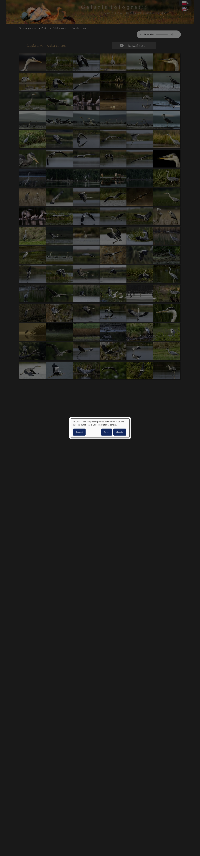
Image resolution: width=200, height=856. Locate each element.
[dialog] (100, 428)
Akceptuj (119, 432)
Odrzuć (106, 432)
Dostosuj (79, 432)
